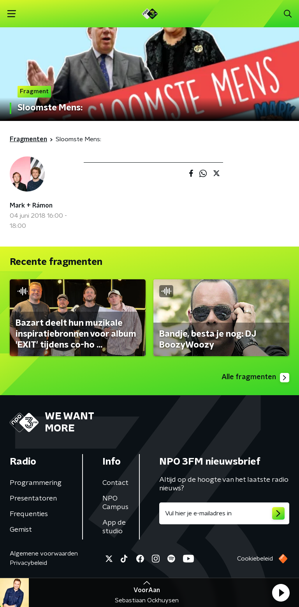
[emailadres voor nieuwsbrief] (224, 513)
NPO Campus (115, 503)
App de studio (114, 527)
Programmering (36, 482)
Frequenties (29, 514)
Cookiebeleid (255, 559)
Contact (115, 482)
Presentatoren (33, 498)
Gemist (21, 529)
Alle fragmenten (255, 377)
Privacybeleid (28, 563)
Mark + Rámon (31, 205)
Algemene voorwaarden (44, 553)
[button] (280, 592)
